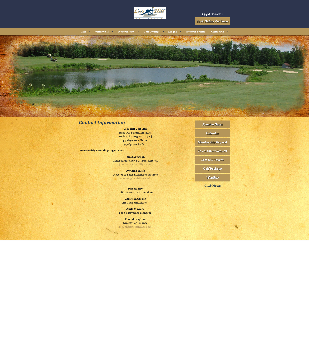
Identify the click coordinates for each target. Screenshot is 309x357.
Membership (126, 31)
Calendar (212, 133)
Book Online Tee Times (212, 21)
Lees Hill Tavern (212, 160)
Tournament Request (212, 151)
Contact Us (217, 31)
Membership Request (212, 142)
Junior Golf (101, 31)
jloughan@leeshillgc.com (135, 164)
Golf (83, 31)
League (172, 31)
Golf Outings (151, 31)
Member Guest (212, 124)
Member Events (195, 31)
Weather (212, 177)
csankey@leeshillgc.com (135, 178)
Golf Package (212, 168)
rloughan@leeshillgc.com (135, 226)
